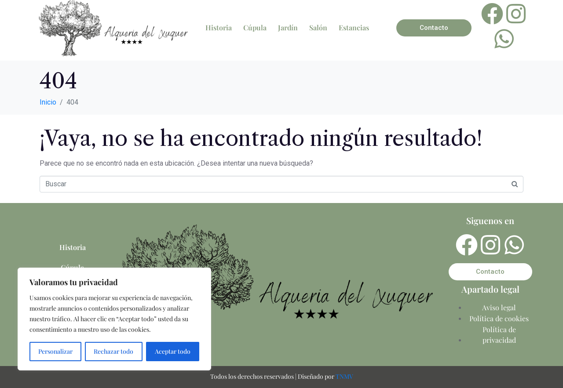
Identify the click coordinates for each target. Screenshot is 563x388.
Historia (218, 27)
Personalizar (55, 351)
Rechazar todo (113, 351)
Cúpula (255, 27)
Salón (318, 27)
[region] (114, 319)
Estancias (354, 27)
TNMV (344, 376)
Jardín (288, 27)
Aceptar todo (172, 351)
